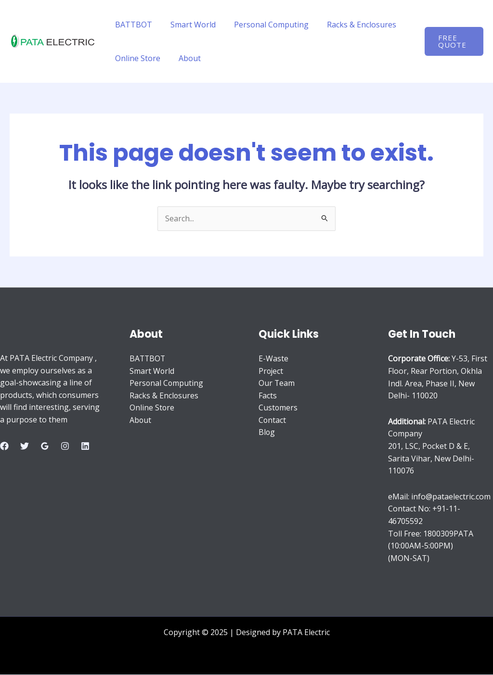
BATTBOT (132, 24)
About (185, 58)
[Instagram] (65, 446)
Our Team (277, 383)
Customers (278, 408)
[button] (452, 41)
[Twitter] (24, 446)
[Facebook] (4, 446)
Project (271, 371)
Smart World (188, 24)
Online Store (136, 58)
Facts (268, 395)
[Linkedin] (85, 446)
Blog (267, 432)
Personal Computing (264, 24)
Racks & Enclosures (351, 24)
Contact (272, 420)
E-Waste (273, 359)
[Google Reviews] (44, 446)
